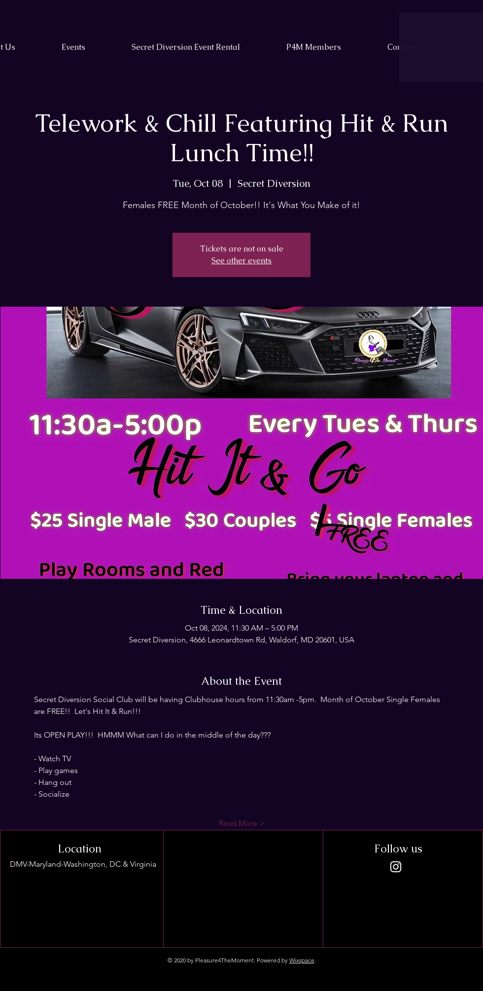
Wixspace (301, 960)
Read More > (242, 823)
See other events (241, 260)
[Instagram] (395, 866)
